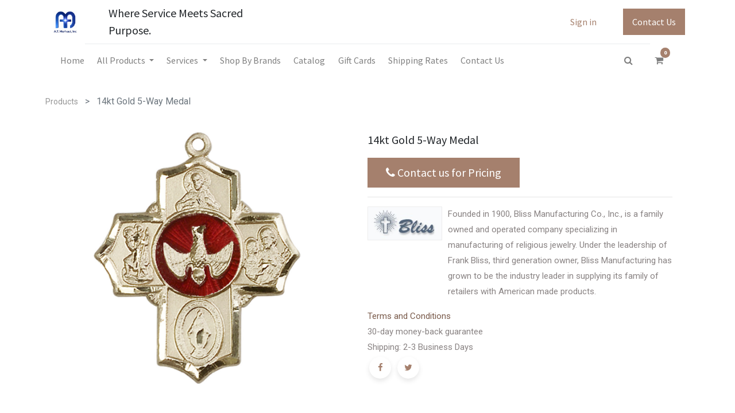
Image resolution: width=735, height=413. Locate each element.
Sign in (583, 22)
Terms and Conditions (409, 316)
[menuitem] (71, 60)
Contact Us (654, 22)
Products (61, 101)
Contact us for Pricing (443, 172)
